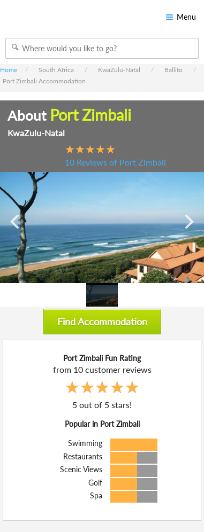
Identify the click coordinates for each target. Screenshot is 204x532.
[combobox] (102, 48)
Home (8, 70)
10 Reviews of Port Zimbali (115, 162)
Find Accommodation (102, 321)
